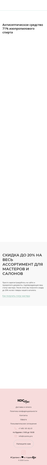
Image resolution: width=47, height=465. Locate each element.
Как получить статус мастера (16, 296)
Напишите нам (23, 443)
